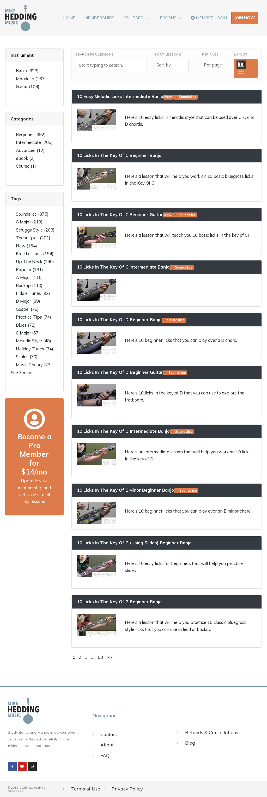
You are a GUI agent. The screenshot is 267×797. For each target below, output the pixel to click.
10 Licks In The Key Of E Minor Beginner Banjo (137, 490)
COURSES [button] (135, 17)
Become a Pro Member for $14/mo (34, 454)
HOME (73, 17)
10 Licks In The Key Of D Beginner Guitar (132, 372)
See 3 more (22, 372)
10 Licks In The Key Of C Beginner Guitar (137, 214)
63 (100, 657)
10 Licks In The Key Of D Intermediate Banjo (135, 431)
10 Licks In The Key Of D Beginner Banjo (131, 319)
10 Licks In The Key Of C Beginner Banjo (119, 155)
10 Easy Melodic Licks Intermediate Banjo (137, 96)
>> (109, 657)
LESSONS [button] (168, 17)
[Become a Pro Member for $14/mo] (34, 419)
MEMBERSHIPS (103, 17)
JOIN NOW (244, 17)
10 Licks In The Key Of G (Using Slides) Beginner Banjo (134, 542)
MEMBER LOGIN (209, 17)
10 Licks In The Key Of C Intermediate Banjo (135, 267)
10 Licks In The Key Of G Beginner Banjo (119, 601)
